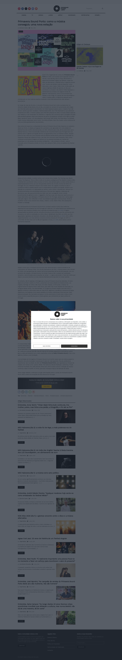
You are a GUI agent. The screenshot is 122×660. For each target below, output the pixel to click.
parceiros (46, 321)
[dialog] (61, 330)
